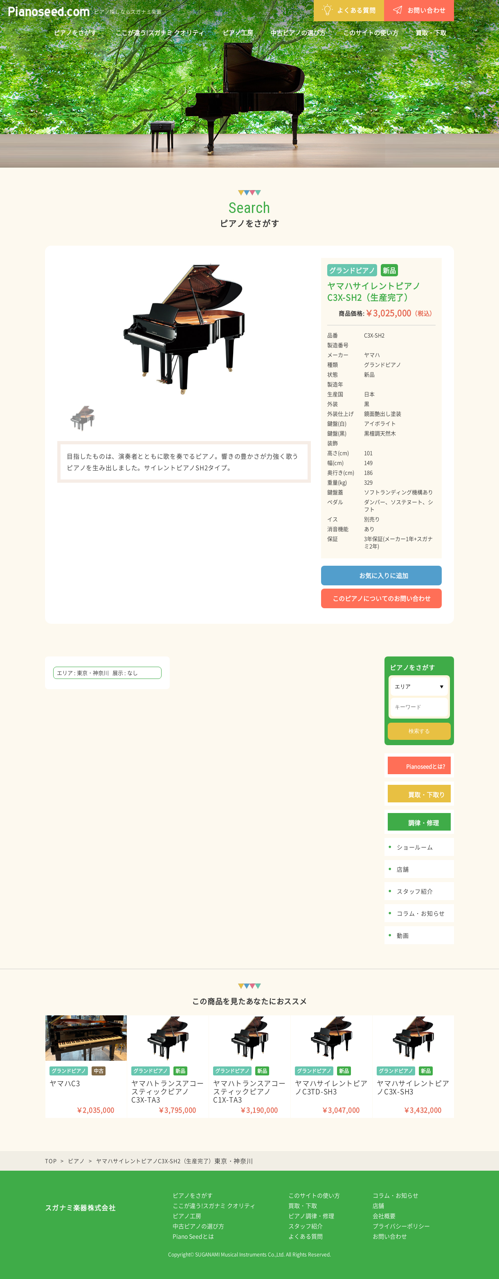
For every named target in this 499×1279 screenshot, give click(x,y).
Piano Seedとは (199, 1236)
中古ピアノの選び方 (298, 32)
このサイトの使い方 (370, 32)
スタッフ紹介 (311, 1226)
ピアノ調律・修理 (317, 1216)
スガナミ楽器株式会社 (80, 1209)
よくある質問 (306, 9)
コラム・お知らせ (401, 1195)
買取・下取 (431, 32)
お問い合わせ (377, 9)
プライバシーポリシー (407, 1226)
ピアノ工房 (238, 32)
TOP (50, 1161)
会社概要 (389, 1216)
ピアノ (76, 1161)
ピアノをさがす (75, 32)
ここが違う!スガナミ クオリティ (160, 32)
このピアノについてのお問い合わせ (382, 598)
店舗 (384, 1205)
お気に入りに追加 (381, 575)
